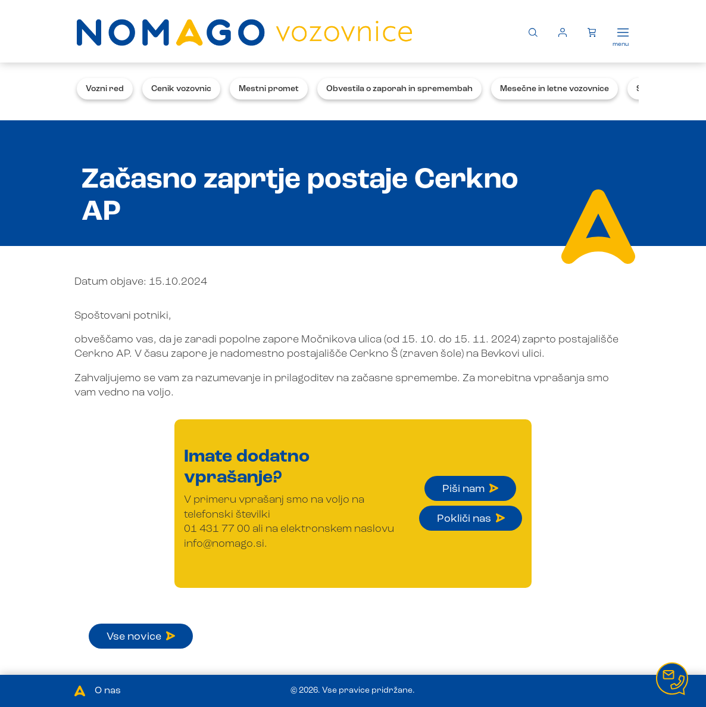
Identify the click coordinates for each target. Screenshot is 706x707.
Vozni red (105, 89)
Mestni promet (269, 89)
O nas (108, 691)
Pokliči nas (471, 518)
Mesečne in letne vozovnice (554, 89)
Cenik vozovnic (181, 89)
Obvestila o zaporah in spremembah (399, 89)
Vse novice (141, 636)
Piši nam (470, 489)
